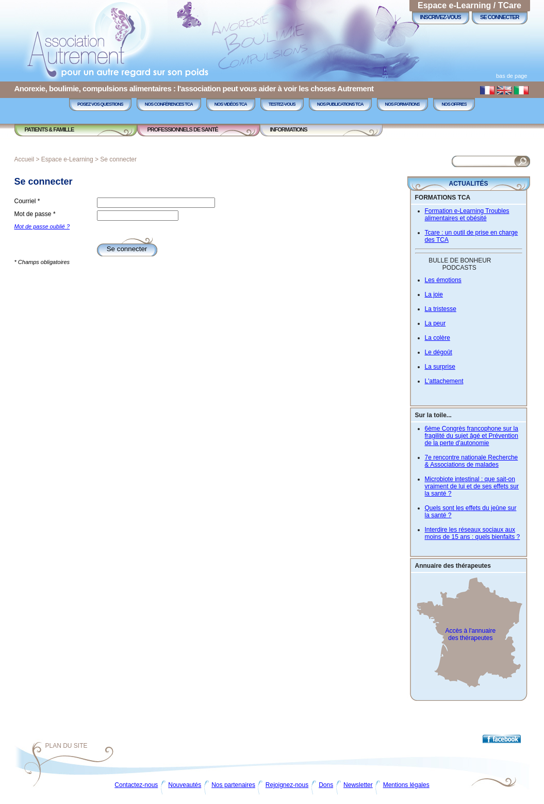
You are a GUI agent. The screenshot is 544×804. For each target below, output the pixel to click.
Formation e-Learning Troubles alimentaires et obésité (467, 214)
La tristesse (440, 309)
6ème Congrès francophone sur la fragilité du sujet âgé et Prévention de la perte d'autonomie (471, 436)
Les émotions (443, 280)
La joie (434, 294)
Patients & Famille (49, 129)
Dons (326, 785)
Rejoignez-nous (287, 785)
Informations (288, 129)
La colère (437, 337)
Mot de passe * (35, 214)
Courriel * (27, 201)
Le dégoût (438, 352)
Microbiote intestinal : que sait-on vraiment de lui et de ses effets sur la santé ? (472, 486)
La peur (435, 323)
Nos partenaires (233, 785)
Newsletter (358, 785)
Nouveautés (184, 785)
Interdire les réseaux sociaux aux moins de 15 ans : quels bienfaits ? (472, 533)
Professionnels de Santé (182, 129)
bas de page (511, 76)
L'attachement (444, 381)
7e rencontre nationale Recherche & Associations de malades (471, 461)
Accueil (24, 159)
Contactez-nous (136, 785)
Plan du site (66, 745)
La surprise (440, 366)
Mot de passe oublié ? (42, 226)
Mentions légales (406, 785)
